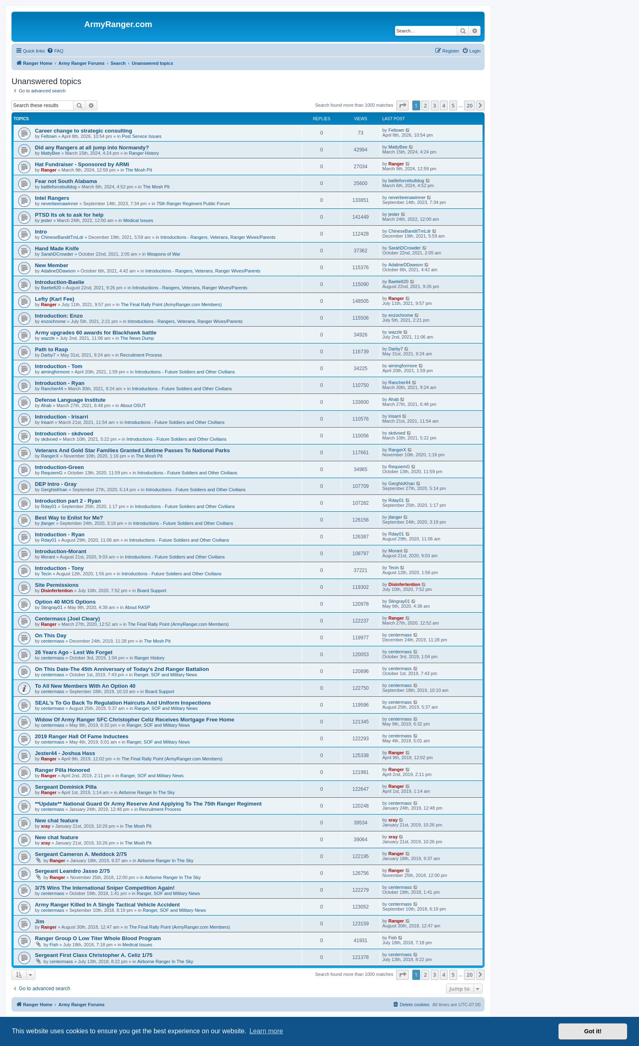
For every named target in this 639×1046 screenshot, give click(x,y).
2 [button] (425, 105)
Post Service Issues (142, 136)
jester (46, 220)
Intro (41, 232)
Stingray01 (52, 607)
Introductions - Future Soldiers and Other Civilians (184, 371)
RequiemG (52, 472)
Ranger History (144, 153)
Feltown (49, 136)
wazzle (48, 338)
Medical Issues (138, 220)
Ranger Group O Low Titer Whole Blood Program (98, 938)
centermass (52, 641)
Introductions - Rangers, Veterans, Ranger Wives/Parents (218, 237)
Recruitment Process (141, 354)
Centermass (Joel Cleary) (67, 619)
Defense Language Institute (70, 400)
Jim (39, 921)
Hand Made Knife (57, 248)
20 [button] (470, 105)
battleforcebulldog (59, 186)
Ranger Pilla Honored (62, 770)
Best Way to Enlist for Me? (69, 518)
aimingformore (55, 371)
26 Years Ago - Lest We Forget (74, 652)
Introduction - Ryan (60, 383)
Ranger (49, 169)
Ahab (46, 405)
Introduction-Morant (60, 551)
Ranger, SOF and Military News (165, 674)
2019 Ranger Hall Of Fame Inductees (82, 736)
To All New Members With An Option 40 (85, 686)
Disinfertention (57, 590)
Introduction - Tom (59, 366)
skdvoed (49, 439)
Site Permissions (56, 585)
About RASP (137, 607)
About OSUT (133, 405)
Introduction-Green (59, 467)
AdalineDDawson (58, 270)
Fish (54, 944)
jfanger (48, 523)
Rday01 (49, 506)
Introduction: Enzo (59, 316)
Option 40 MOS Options (65, 602)
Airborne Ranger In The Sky (147, 792)
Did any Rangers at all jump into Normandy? (92, 147)
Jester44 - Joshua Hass (65, 753)
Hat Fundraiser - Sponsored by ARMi (82, 164)
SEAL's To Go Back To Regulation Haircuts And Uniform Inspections (123, 703)
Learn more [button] (266, 1031)
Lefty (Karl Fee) (54, 299)
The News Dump (137, 338)
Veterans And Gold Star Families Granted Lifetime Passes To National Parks (132, 450)
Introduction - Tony (59, 568)
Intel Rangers (52, 198)
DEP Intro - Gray (56, 484)
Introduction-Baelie (59, 282)
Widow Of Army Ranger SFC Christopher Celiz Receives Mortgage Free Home (134, 719)
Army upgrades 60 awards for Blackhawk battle (95, 333)
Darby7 (48, 354)
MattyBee (50, 153)
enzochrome (53, 321)
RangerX (50, 455)
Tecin (46, 573)
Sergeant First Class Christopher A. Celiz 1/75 (93, 955)
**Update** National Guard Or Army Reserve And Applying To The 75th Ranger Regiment (148, 804)
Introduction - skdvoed (64, 433)
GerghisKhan (54, 489)
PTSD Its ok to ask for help (69, 215)
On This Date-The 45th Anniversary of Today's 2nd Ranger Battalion (122, 669)
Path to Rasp (51, 349)
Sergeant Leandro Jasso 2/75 (72, 871)
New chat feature (56, 820)
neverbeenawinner (59, 203)
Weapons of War (163, 254)
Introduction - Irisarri (61, 417)
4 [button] (443, 105)
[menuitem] (55, 51)
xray (46, 826)
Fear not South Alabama (66, 181)
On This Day (51, 635)
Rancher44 (52, 388)
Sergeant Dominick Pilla (66, 787)
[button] (402, 105)
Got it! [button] (593, 1031)
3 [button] (434, 105)
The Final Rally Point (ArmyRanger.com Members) (171, 304)
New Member (51, 265)
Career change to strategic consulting (83, 131)
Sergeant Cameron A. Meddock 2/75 (81, 854)
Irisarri (47, 422)
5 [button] (453, 105)
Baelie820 (51, 287)
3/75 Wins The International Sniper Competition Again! (105, 888)
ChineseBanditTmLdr (62, 237)
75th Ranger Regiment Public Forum (193, 203)
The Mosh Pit (138, 169)
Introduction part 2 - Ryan (68, 501)
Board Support (151, 590)
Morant (48, 556)
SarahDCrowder (57, 254)
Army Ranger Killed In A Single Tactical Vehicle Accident (107, 905)
